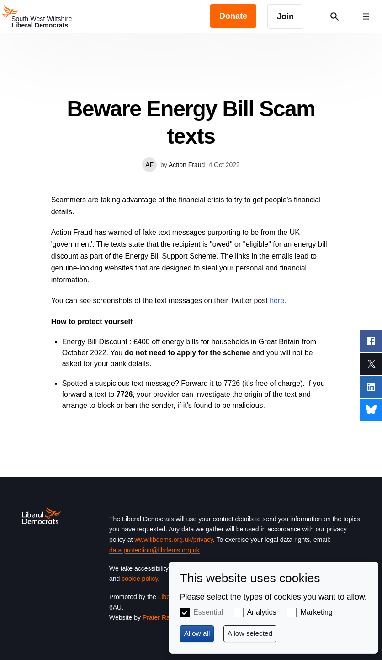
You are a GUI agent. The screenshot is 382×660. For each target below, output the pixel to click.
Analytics (261, 612)
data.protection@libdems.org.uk (154, 550)
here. (278, 300)
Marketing (317, 612)
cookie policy (140, 578)
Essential (208, 612)
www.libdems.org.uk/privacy (173, 539)
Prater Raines (162, 617)
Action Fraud (187, 164)
